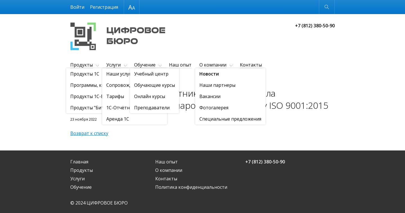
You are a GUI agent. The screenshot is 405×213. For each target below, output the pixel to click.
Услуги (113, 65)
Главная (79, 162)
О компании (212, 65)
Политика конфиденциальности (191, 187)
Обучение (145, 65)
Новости (103, 78)
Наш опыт (180, 65)
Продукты (81, 65)
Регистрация (104, 7)
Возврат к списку (89, 133)
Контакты (251, 65)
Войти (77, 7)
